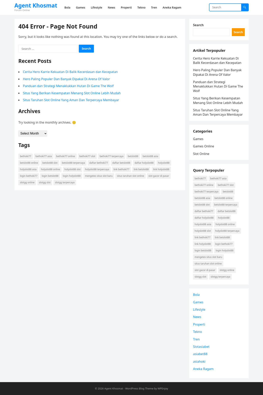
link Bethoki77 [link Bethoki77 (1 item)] (121, 169)
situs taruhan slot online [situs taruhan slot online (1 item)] (130, 176)
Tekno (197, 332)
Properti (199, 324)
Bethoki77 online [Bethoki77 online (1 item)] (65, 156)
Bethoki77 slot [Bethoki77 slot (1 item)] (87, 156)
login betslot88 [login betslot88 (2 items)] (50, 176)
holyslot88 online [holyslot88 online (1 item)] (50, 169)
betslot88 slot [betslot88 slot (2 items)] (50, 162)
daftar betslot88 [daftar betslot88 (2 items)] (121, 162)
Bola (196, 294)
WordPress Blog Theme (139, 388)
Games (198, 139)
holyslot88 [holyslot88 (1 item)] (164, 162)
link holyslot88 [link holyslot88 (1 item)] (161, 169)
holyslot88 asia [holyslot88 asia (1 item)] (28, 169)
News (197, 317)
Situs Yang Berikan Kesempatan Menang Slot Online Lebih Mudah (72, 93)
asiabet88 (200, 354)
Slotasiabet (201, 346)
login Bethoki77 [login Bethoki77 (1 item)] (29, 176)
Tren (196, 339)
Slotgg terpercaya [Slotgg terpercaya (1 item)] (65, 182)
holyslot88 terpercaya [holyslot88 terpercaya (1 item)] (97, 169)
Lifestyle (199, 309)
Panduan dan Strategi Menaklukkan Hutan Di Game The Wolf (68, 86)
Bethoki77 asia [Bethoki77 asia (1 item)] (44, 156)
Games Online (203, 146)
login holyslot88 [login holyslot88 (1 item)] (72, 176)
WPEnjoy (163, 388)
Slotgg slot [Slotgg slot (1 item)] (45, 182)
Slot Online (201, 154)
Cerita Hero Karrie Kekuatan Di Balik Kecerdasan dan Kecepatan (70, 72)
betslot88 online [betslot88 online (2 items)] (29, 162)
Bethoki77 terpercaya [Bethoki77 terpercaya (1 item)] (111, 156)
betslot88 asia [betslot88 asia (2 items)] (150, 156)
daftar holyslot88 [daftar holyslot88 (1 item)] (144, 162)
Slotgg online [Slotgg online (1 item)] (27, 182)
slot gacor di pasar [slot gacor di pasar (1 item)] (158, 176)
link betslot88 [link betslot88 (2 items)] (141, 169)
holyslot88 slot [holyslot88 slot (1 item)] (73, 169)
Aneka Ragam (203, 369)
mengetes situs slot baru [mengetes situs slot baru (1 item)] (99, 176)
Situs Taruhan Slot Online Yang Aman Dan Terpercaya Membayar (71, 100)
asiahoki (199, 361)
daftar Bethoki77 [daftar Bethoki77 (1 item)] (98, 162)
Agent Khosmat (35, 5)
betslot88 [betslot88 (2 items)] (133, 156)
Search (198, 25)
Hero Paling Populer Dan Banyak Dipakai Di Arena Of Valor (66, 79)
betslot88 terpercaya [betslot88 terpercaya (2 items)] (73, 162)
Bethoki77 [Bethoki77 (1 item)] (25, 156)
